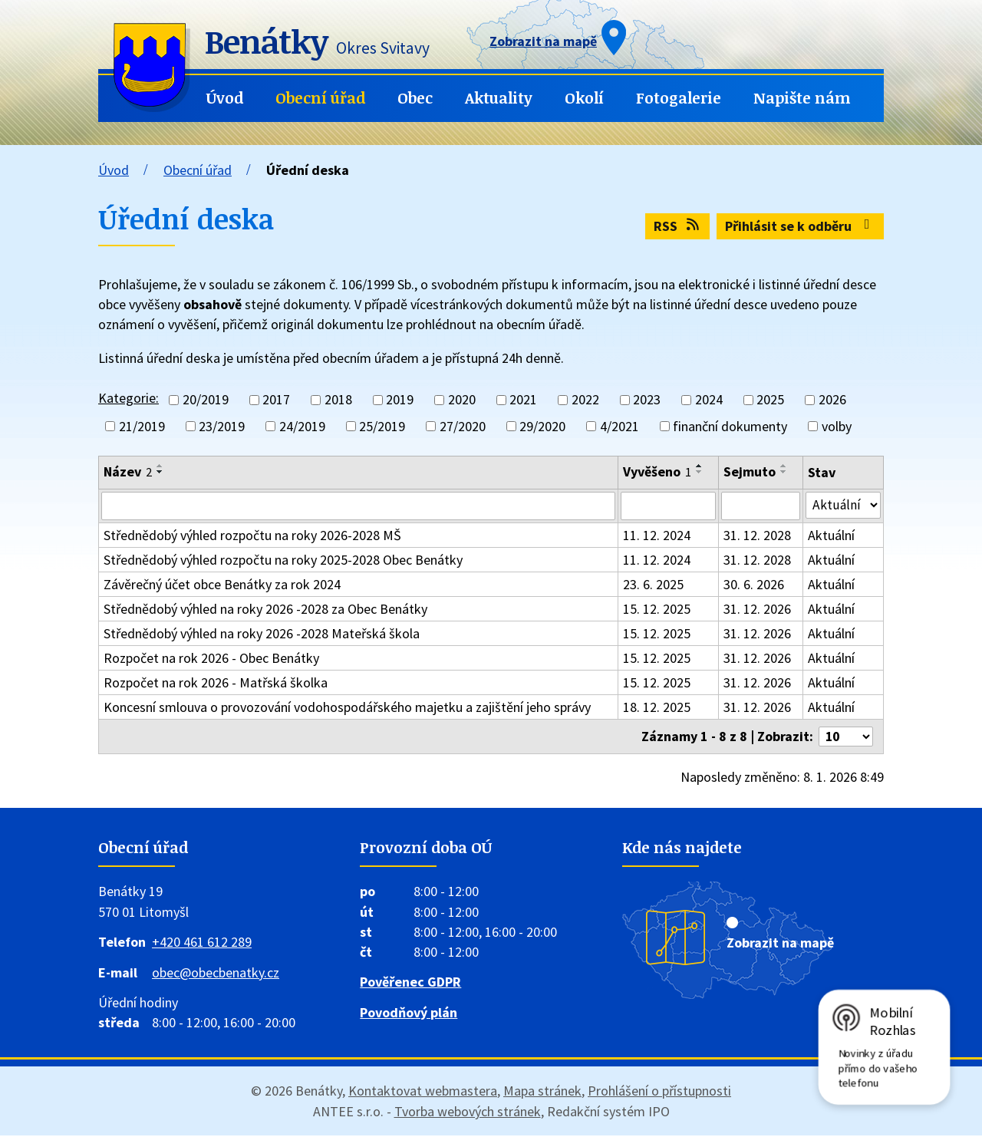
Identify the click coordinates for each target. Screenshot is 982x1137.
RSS (678, 226)
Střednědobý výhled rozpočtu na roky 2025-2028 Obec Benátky (283, 560)
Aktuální (832, 536)
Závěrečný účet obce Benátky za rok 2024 (222, 585)
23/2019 (222, 426)
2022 (585, 400)
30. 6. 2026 (755, 585)
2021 (523, 400)
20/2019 (206, 400)
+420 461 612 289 (202, 943)
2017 (276, 400)
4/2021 (619, 426)
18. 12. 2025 (657, 708)
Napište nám (802, 97)
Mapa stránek (542, 1092)
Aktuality (498, 97)
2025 (770, 400)
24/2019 (302, 426)
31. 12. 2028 (759, 536)
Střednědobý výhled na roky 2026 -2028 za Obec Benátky (265, 609)
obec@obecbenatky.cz (215, 974)
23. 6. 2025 (654, 585)
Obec (415, 97)
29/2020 (542, 426)
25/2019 (382, 426)
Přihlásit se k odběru (800, 226)
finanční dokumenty (730, 426)
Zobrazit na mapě (780, 944)
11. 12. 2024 (657, 536)
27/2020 (463, 426)
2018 (338, 400)
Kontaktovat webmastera (422, 1092)
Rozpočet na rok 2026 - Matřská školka (216, 683)
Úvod (224, 97)
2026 (832, 400)
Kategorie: (128, 398)
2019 (400, 400)
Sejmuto (751, 471)
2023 (647, 400)
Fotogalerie (678, 97)
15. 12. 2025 (657, 609)
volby (837, 426)
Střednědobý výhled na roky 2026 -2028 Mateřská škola (262, 634)
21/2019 (142, 426)
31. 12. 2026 (759, 609)
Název (128, 471)
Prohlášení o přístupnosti (659, 1092)
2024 (709, 400)
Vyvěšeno (658, 471)
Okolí (584, 97)
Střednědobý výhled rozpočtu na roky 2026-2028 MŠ (252, 536)
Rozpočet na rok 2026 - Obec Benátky (211, 658)
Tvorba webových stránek (467, 1113)
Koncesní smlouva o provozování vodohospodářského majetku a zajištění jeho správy (347, 708)
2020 (462, 400)
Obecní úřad (320, 97)
